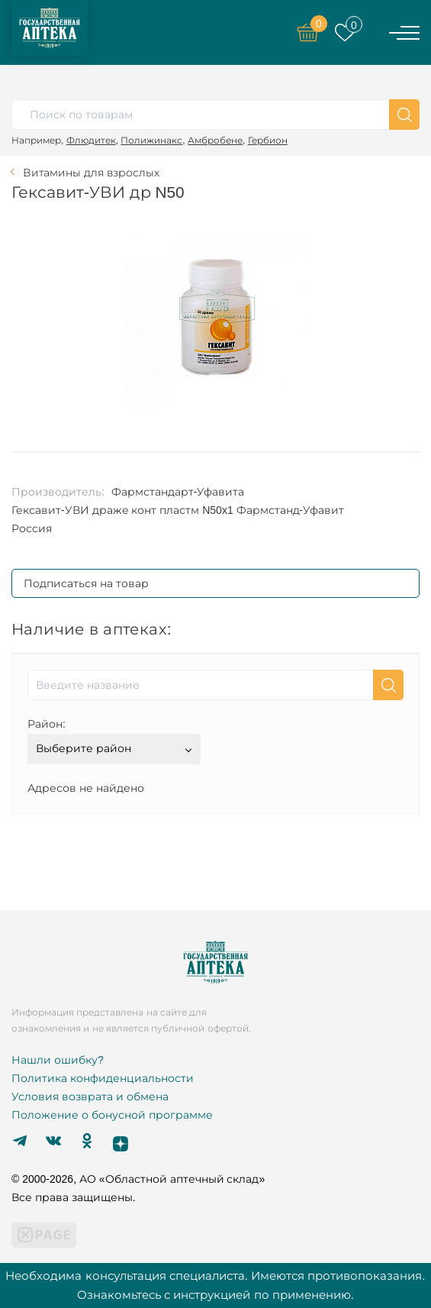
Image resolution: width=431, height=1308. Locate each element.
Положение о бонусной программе (112, 1115)
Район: (46, 724)
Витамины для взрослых (91, 172)
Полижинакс (151, 140)
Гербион (268, 140)
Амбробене (215, 140)
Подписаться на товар (86, 583)
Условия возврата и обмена (90, 1096)
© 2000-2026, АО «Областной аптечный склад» (138, 1179)
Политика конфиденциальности (102, 1078)
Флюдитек (91, 140)
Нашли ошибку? (57, 1060)
